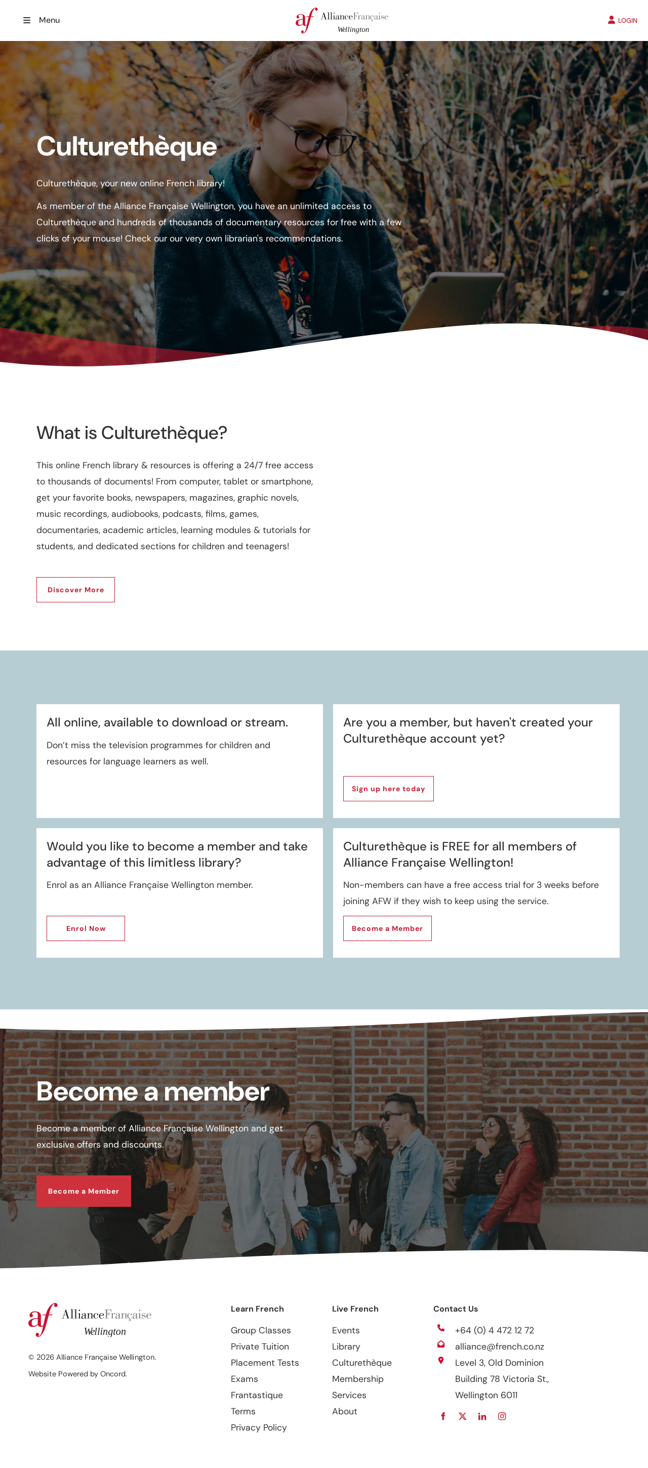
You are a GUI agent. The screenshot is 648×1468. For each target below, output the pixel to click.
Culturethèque (362, 1362)
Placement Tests (265, 1362)
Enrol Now (66, 923)
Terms (243, 1411)
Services (349, 1395)
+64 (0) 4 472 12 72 (494, 1330)
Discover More (64, 585)
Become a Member (379, 923)
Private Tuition (260, 1346)
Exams (244, 1378)
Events (346, 1330)
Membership (358, 1378)
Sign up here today (380, 784)
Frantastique (257, 1395)
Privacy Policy (259, 1427)
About (344, 1411)
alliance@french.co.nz (499, 1346)
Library (346, 1346)
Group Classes (261, 1330)
